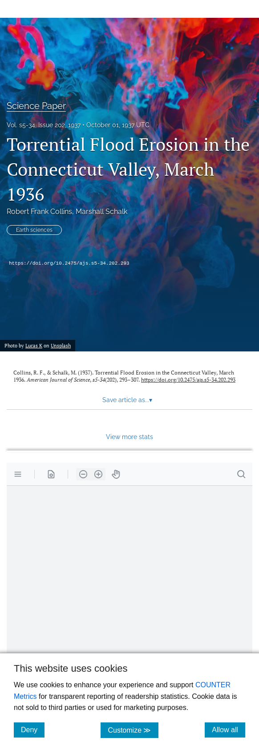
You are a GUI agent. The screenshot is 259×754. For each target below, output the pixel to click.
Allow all (228, 730)
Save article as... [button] (127, 399)
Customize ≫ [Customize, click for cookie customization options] (133, 730)
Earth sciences (34, 230)
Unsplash (61, 345)
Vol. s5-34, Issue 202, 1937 (44, 125)
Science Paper (36, 106)
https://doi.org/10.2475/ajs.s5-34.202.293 (69, 263)
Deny (33, 730)
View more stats (129, 436)
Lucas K (33, 345)
